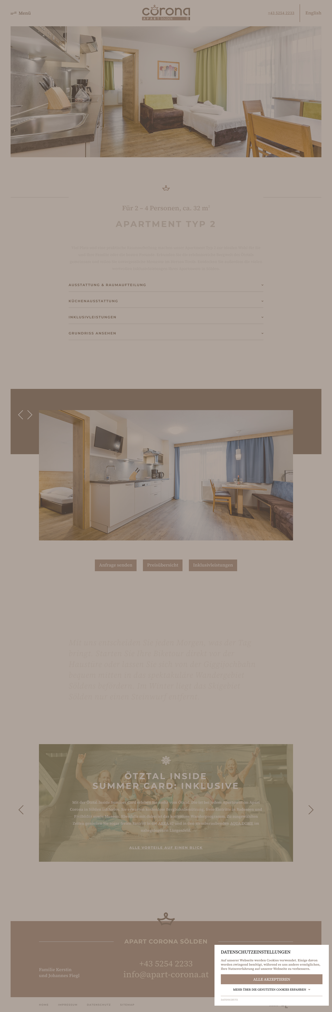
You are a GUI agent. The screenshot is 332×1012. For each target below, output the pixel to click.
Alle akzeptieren (271, 979)
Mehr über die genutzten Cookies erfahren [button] (271, 989)
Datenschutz (229, 999)
